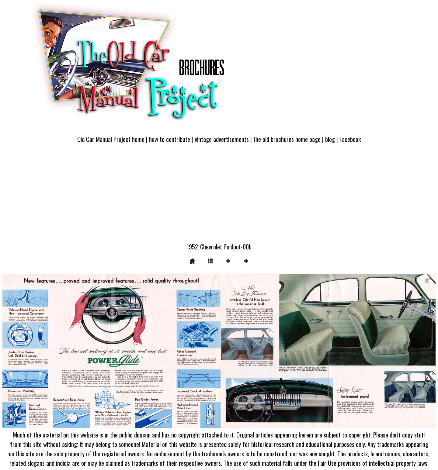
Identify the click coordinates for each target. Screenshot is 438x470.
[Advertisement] (218, 196)
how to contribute (169, 139)
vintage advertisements (222, 139)
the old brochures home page (287, 139)
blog (330, 139)
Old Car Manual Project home (110, 139)
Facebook (350, 139)
